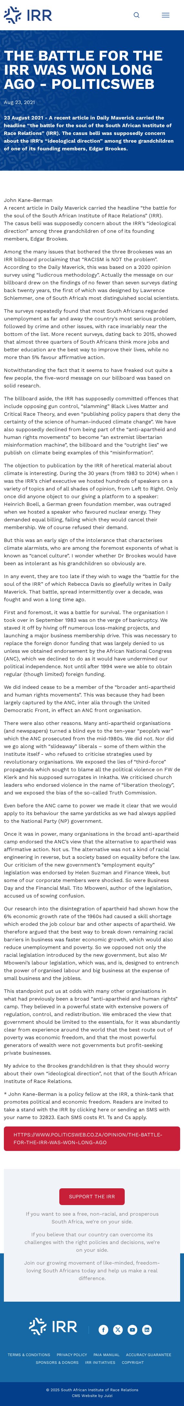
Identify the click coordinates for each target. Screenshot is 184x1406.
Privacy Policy (72, 1355)
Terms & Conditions (29, 1355)
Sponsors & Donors (57, 1362)
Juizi (108, 1395)
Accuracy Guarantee (148, 1355)
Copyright (133, 1362)
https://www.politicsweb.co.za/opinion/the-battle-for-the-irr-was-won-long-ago (88, 1138)
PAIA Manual (106, 1355)
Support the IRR (92, 1196)
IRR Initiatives (100, 1362)
